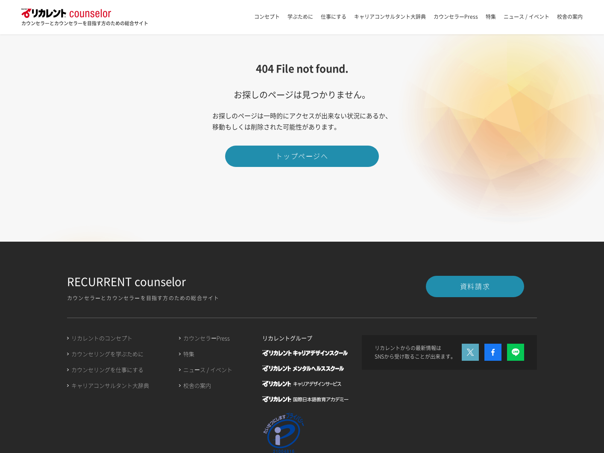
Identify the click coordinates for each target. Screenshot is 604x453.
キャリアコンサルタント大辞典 (390, 16)
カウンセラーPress (456, 16)
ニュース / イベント (526, 16)
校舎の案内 (570, 16)
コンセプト (267, 16)
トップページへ (302, 156)
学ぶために (300, 16)
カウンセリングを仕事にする (107, 369)
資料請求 (475, 286)
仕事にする (333, 16)
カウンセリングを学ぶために (107, 354)
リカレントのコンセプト (101, 338)
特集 (491, 16)
